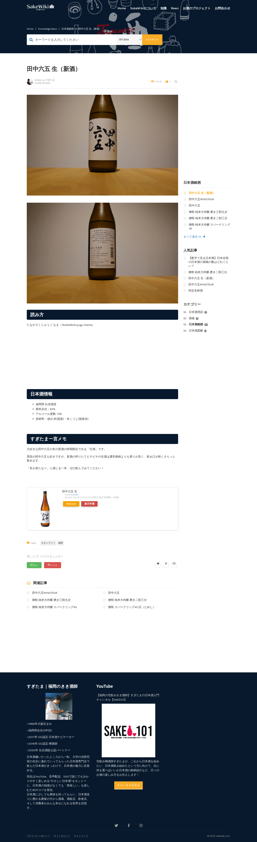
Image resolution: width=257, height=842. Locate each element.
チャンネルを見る (128, 785)
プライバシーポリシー (38, 836)
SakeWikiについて (143, 8)
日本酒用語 (196, 312)
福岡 (60, 543)
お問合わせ (222, 8)
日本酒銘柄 (67, 28)
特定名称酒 (195, 290)
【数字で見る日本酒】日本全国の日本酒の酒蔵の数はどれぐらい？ (208, 262)
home (30, 28)
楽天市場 (89, 503)
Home (121, 8)
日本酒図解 (196, 330)
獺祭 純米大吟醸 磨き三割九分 (51, 600)
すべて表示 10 (194, 236)
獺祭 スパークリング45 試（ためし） (132, 607)
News (175, 8)
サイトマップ (81, 836)
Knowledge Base (47, 28)
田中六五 (114, 592)
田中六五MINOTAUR (44, 592)
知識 (163, 8)
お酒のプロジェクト (197, 8)
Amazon (71, 503)
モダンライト (48, 543)
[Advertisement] (102, 363)
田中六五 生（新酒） (202, 193)
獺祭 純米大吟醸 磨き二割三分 (127, 600)
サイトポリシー (62, 836)
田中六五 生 (69, 491)
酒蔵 (192, 318)
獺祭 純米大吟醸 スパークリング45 (54, 607)
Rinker (75, 495)
